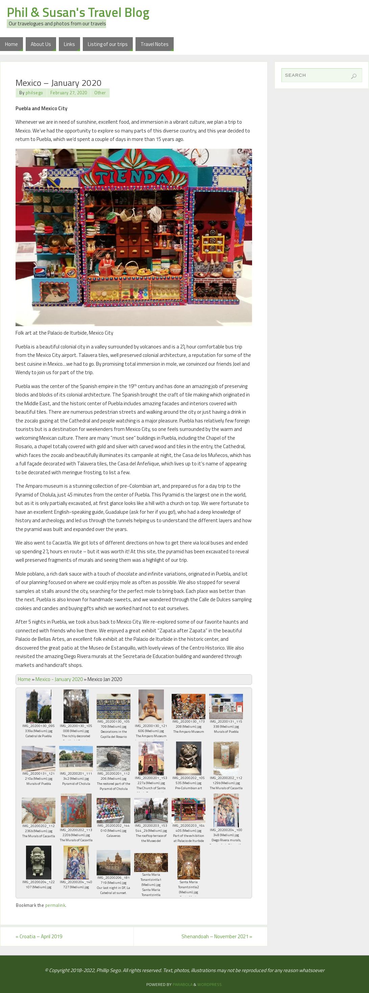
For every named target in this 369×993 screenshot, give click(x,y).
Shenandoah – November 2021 (216, 936)
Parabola (183, 984)
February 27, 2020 (69, 93)
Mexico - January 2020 (59, 679)
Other (100, 93)
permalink (55, 905)
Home (24, 679)
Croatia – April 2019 (39, 936)
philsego (34, 93)
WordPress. (210, 984)
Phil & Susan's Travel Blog (78, 12)
